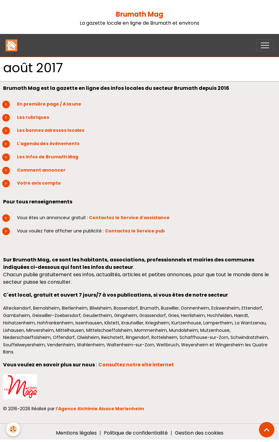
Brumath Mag (139, 14)
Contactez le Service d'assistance (129, 218)
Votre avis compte (39, 183)
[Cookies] (13, 429)
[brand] (13, 45)
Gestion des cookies (199, 432)
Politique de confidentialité (136, 432)
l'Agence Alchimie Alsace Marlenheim (100, 409)
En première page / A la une (49, 104)
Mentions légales (76, 432)
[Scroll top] (266, 429)
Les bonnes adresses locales (50, 130)
